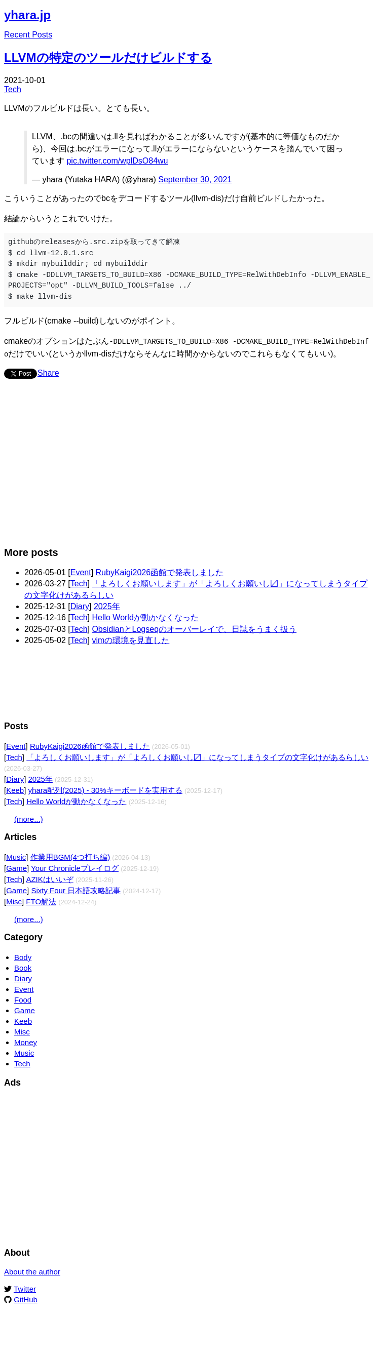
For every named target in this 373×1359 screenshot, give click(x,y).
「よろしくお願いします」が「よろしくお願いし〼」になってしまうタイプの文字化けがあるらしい (197, 756)
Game (16, 867)
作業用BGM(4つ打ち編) (70, 856)
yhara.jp (27, 15)
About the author (32, 1270)
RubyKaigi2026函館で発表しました (160, 571)
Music (16, 856)
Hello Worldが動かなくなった (145, 616)
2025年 (107, 605)
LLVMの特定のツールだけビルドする (108, 57)
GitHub (26, 1298)
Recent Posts (28, 34)
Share (48, 372)
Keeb (15, 789)
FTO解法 (41, 900)
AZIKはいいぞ (49, 878)
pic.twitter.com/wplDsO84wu (117, 160)
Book (22, 967)
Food (22, 998)
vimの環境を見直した (130, 639)
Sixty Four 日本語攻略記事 (76, 889)
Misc (14, 900)
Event (80, 571)
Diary (79, 605)
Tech (12, 89)
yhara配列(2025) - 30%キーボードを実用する (105, 789)
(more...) (28, 818)
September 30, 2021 (195, 179)
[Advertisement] (140, 467)
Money (25, 1041)
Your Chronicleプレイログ (75, 867)
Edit (362, 12)
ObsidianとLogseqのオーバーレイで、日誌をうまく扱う (194, 628)
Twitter (25, 1288)
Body (22, 956)
